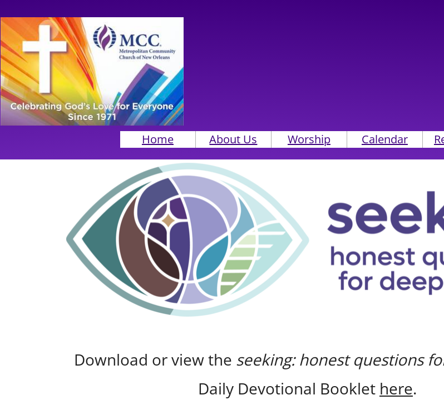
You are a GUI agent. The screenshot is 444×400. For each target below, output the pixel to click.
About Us (233, 139)
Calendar (385, 139)
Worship (309, 139)
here (396, 388)
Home (158, 139)
